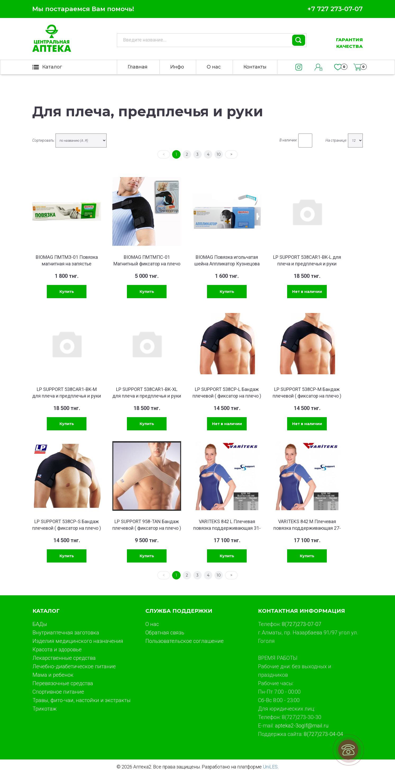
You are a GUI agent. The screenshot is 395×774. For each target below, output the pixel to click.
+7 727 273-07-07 (335, 9)
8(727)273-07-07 (301, 624)
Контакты (255, 67)
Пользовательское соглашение (184, 641)
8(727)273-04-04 (323, 734)
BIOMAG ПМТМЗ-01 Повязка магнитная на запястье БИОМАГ (67, 263)
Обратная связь (164, 632)
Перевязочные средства (63, 683)
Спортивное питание (58, 692)
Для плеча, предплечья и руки (147, 111)
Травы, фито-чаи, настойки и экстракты (82, 700)
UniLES (270, 767)
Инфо (177, 67)
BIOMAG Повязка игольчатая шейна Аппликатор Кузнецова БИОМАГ (227, 263)
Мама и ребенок (53, 675)
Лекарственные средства (64, 658)
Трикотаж (45, 709)
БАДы (40, 624)
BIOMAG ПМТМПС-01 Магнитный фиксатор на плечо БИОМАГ (146, 263)
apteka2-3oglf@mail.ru (302, 725)
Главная (138, 67)
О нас (214, 67)
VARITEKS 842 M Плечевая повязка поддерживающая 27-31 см (307, 528)
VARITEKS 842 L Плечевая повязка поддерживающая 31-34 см (227, 528)
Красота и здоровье (57, 649)
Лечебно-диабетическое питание (74, 666)
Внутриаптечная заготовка (66, 632)
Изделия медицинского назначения (78, 641)
